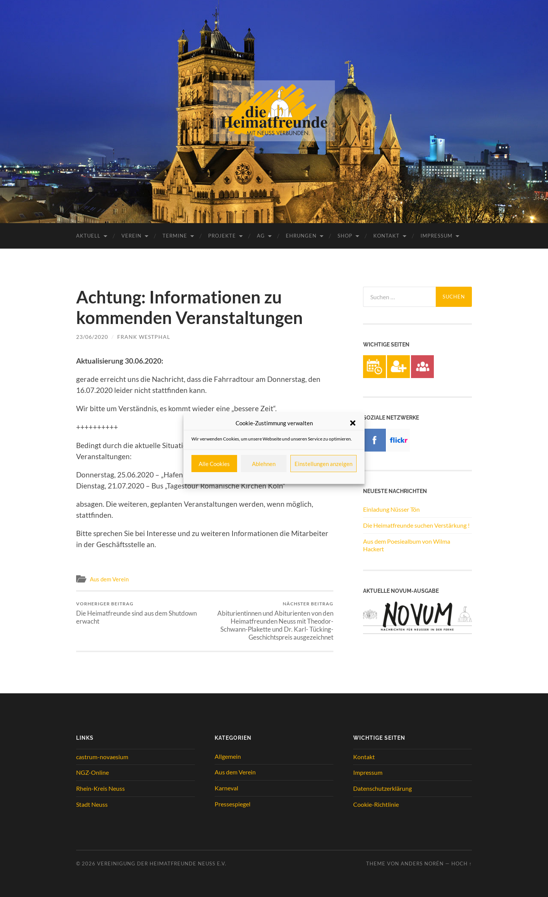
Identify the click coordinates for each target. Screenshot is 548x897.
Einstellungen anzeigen (323, 463)
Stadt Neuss (92, 804)
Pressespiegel (232, 804)
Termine (174, 236)
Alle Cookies (214, 463)
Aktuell (88, 236)
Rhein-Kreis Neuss (100, 788)
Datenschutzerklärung (382, 788)
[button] (353, 423)
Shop (345, 236)
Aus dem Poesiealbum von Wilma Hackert (406, 545)
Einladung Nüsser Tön (391, 509)
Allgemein (228, 756)
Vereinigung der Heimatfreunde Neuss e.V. (161, 863)
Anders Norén (422, 863)
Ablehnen (264, 463)
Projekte (222, 236)
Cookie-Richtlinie (376, 804)
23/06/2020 (92, 337)
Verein (131, 236)
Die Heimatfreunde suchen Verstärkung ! (416, 525)
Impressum (436, 236)
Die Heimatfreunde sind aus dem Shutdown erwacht (139, 613)
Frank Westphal (143, 337)
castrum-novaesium (102, 756)
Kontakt (386, 236)
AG (261, 236)
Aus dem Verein (109, 579)
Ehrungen (301, 236)
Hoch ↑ (461, 863)
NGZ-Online (92, 772)
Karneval (226, 788)
